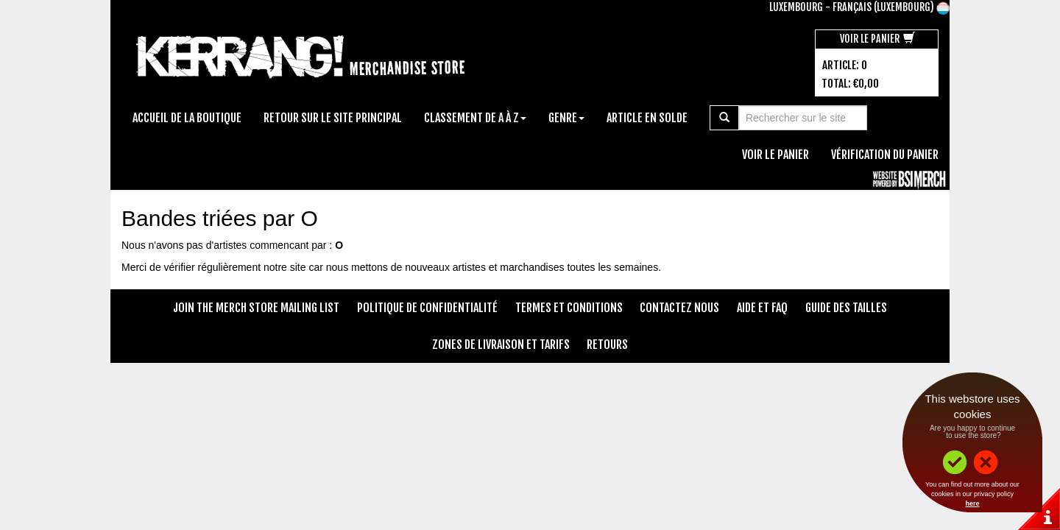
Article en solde (647, 117)
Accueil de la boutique (186, 117)
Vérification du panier (885, 154)
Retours (607, 344)
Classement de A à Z (475, 117)
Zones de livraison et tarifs (501, 344)
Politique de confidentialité (427, 307)
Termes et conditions (569, 307)
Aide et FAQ (762, 307)
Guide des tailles (846, 307)
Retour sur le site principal (333, 117)
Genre (566, 117)
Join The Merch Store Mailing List (256, 307)
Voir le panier (877, 38)
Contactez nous (679, 307)
